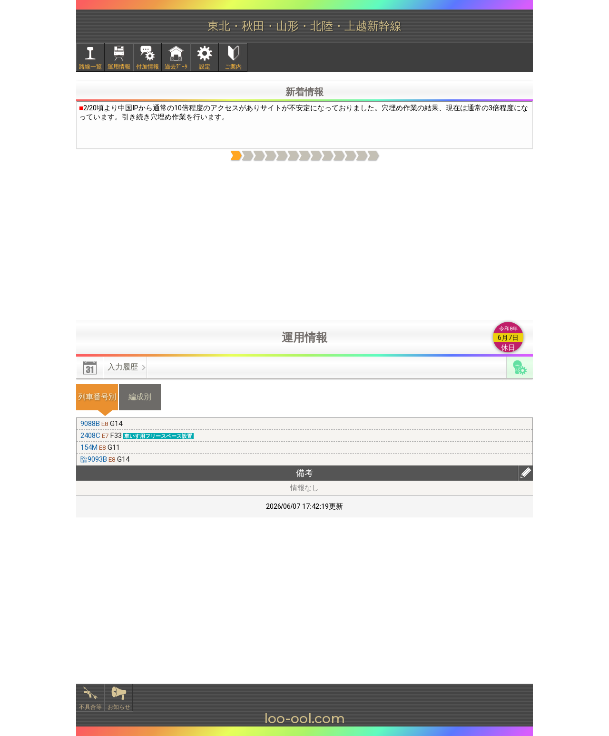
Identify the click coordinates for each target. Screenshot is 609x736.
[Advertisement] (304, 241)
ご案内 (233, 66)
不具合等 (90, 707)
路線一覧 (90, 66)
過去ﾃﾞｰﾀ (176, 66)
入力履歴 (123, 367)
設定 (204, 66)
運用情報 (119, 66)
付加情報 (147, 66)
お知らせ (119, 707)
